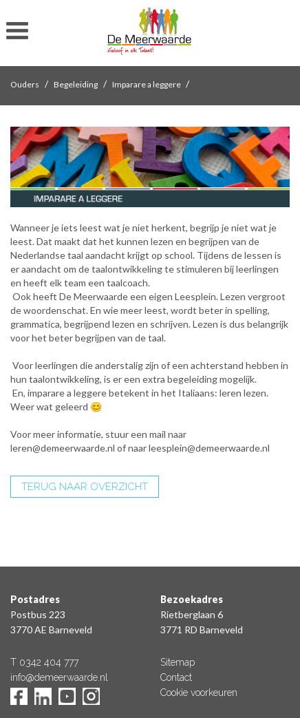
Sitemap (177, 662)
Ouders (24, 84)
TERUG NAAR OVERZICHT (84, 487)
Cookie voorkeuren (198, 692)
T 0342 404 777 (44, 662)
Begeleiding (76, 84)
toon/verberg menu (17, 31)
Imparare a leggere (147, 84)
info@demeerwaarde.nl (59, 677)
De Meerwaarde (150, 35)
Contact (176, 677)
